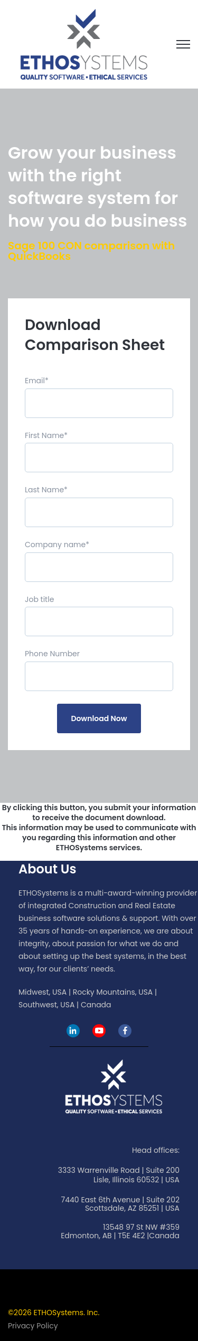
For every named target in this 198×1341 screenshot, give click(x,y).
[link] (83, 43)
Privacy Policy (33, 1325)
